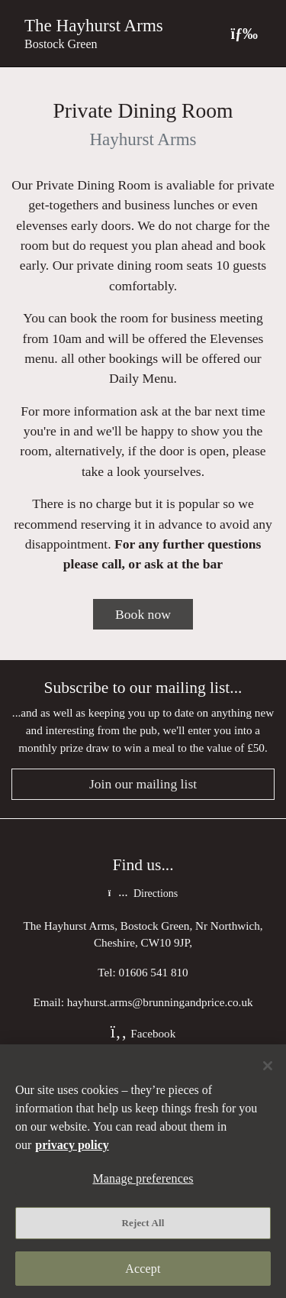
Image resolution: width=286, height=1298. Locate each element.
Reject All (143, 1222)
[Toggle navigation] (244, 33)
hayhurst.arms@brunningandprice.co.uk (160, 1001)
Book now (143, 614)
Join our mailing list (143, 783)
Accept (142, 1268)
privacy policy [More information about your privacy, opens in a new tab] (71, 1144)
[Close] (267, 1066)
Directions (143, 893)
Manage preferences (142, 1178)
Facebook (143, 1033)
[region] (143, 1171)
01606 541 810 (153, 972)
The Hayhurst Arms (93, 25)
